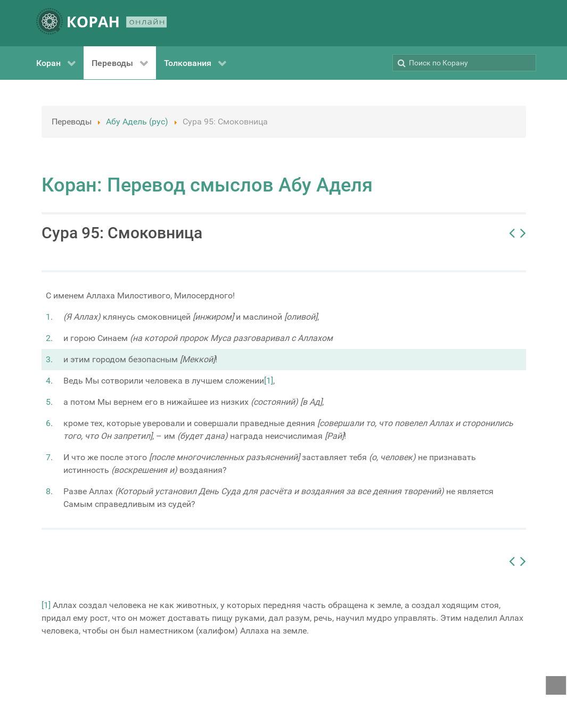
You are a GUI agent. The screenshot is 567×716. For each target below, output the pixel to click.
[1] (268, 381)
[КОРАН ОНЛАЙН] (101, 23)
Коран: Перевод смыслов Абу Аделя (207, 185)
